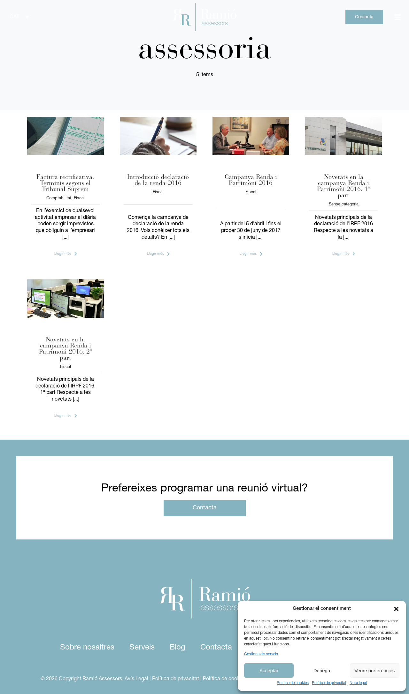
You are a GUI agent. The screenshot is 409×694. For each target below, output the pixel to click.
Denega (321, 670)
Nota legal (358, 683)
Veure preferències (374, 670)
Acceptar (268, 670)
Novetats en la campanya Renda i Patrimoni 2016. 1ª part (343, 186)
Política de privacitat (329, 683)
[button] (396, 609)
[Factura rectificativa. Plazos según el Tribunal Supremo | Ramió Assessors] (65, 119)
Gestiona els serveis (261, 654)
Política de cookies (293, 683)
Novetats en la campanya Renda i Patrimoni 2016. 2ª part (65, 349)
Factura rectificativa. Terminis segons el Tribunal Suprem (65, 183)
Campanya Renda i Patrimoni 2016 (251, 180)
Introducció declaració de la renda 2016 (158, 180)
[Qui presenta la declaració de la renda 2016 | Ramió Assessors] (250, 119)
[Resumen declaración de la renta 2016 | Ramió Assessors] (158, 119)
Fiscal (79, 198)
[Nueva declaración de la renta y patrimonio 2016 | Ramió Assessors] (343, 119)
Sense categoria (344, 204)
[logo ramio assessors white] (204, 581)
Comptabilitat (58, 198)
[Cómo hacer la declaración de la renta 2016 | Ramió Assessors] (65, 281)
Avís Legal (136, 679)
